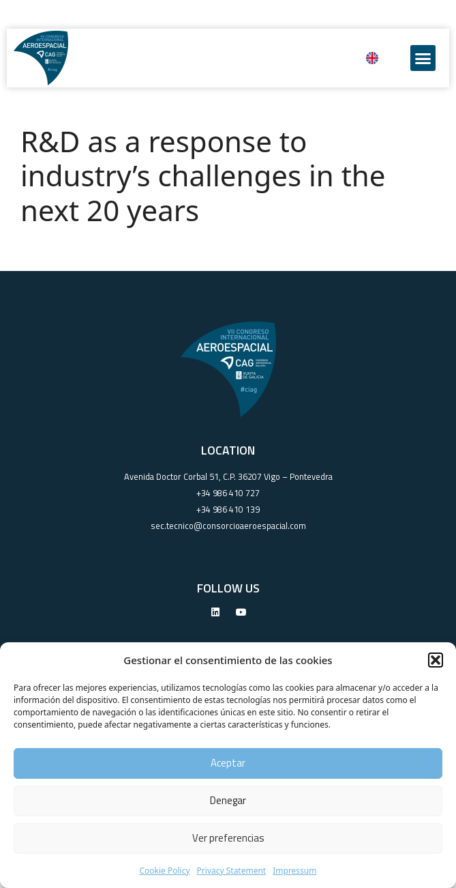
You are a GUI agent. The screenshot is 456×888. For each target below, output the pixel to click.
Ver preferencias (228, 838)
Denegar (228, 800)
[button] (435, 660)
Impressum (294, 870)
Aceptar (228, 763)
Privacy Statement (232, 870)
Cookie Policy (164, 870)
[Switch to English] (372, 58)
